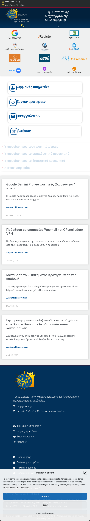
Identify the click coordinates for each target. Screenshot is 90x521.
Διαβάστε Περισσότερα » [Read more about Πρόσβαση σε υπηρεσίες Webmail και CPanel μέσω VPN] (17, 252)
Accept (45, 496)
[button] (85, 472)
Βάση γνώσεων (28, 116)
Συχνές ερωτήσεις (31, 102)
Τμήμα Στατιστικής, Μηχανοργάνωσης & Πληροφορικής (57, 15)
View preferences (45, 513)
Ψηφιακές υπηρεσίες (33, 87)
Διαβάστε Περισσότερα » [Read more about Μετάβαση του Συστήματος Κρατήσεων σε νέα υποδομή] (17, 298)
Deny (45, 505)
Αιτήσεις (29, 130)
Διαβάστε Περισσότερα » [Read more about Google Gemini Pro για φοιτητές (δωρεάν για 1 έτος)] (17, 207)
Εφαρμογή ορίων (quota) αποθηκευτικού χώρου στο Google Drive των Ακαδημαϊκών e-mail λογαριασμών (42, 324)
